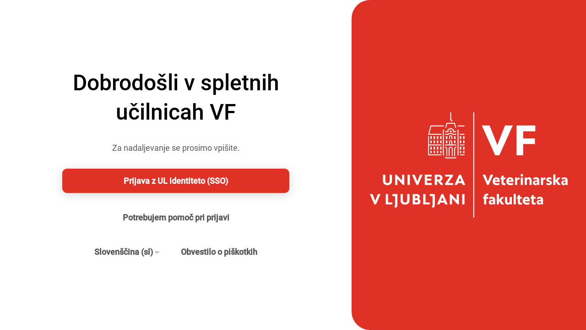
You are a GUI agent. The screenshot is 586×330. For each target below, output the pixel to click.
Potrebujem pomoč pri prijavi (176, 217)
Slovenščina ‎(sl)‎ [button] (123, 252)
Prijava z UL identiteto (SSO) (176, 181)
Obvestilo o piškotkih (219, 252)
